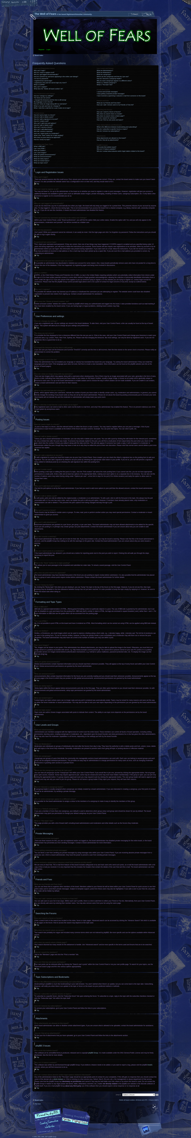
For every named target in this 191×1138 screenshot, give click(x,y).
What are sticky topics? (41, 158)
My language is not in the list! (43, 102)
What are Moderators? (104, 72)
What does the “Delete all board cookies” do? (48, 89)
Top (37, 184)
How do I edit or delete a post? (44, 117)
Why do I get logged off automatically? (46, 74)
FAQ (24, 2)
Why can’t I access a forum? (43, 127)
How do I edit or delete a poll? (43, 125)
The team (38, 1103)
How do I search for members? (107, 118)
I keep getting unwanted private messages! (110, 93)
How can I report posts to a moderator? (46, 133)
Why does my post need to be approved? (47, 137)
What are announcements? (42, 156)
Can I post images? (40, 152)
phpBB (62, 1121)
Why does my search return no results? (109, 114)
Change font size (15, 2)
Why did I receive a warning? (43, 131)
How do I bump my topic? (42, 139)
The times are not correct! (42, 98)
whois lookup (58, 1079)
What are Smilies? (40, 150)
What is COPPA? (39, 84)
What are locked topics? (41, 160)
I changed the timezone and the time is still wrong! (50, 100)
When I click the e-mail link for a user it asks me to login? (52, 108)
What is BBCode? (39, 146)
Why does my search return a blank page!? (111, 116)
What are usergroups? (104, 74)
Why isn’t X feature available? (106, 149)
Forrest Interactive (150, 1130)
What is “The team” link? (104, 84)
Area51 (150, 1065)
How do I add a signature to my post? (46, 119)
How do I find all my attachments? (108, 140)
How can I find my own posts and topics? (110, 120)
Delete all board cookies (127, 1100)
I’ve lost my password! (41, 78)
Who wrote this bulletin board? (106, 147)
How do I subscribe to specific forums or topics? (112, 129)
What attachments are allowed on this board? (111, 138)
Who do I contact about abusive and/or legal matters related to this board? (121, 151)
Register (41, 49)
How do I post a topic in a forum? (44, 115)
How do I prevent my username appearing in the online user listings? (56, 76)
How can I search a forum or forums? (109, 112)
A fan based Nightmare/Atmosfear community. (74, 1123)
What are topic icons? (41, 163)
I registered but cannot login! (43, 80)
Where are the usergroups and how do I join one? (113, 76)
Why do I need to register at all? (44, 72)
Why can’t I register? (40, 87)
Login (48, 49)
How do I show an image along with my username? (50, 104)
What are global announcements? (45, 154)
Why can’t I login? (39, 70)
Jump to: (118, 1094)
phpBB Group (93, 1053)
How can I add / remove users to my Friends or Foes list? (115, 105)
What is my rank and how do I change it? (47, 106)
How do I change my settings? (43, 96)
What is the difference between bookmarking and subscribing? (117, 127)
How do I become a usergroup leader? (109, 78)
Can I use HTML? (39, 148)
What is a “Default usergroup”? (107, 82)
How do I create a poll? (41, 121)
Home (6, 2)
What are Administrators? (105, 70)
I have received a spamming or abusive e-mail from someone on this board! (121, 96)
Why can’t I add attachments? (43, 129)
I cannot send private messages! (107, 91)
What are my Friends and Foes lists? (108, 103)
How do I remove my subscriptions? (108, 131)
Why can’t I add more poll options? (45, 123)
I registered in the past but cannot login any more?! (50, 82)
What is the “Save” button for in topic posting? (48, 135)
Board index (95, 36)
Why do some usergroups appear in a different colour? (114, 80)
